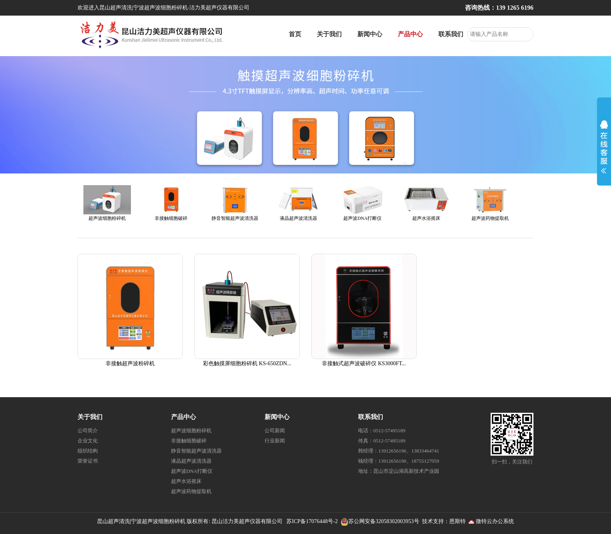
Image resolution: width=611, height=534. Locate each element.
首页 (295, 34)
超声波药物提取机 (191, 491)
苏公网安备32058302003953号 (383, 521)
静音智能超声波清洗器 (196, 451)
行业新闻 (275, 441)
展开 (604, 145)
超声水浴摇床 (186, 481)
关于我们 (329, 34)
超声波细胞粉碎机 (191, 430)
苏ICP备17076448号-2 (311, 521)
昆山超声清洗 (113, 521)
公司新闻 (275, 430)
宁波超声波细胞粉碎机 (158, 521)
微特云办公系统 (491, 521)
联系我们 (450, 34)
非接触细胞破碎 (189, 441)
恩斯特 (457, 521)
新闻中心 (369, 34)
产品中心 (410, 34)
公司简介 (88, 430)
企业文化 (88, 441)
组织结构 (88, 451)
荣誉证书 (88, 461)
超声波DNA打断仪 (191, 471)
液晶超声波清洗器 (191, 461)
